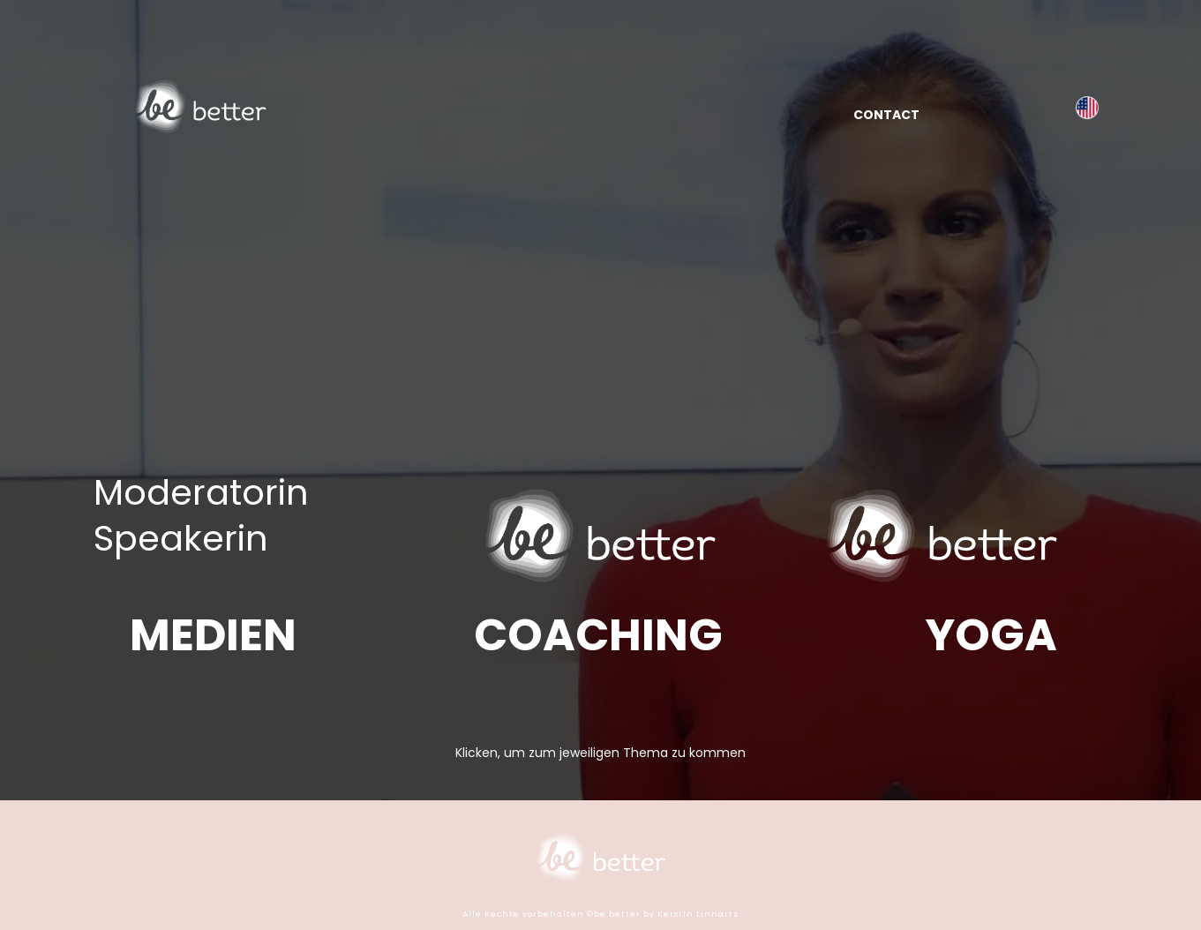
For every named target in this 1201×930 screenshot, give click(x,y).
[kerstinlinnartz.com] (1087, 107)
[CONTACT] (886, 114)
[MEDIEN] (213, 636)
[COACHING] (598, 636)
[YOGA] (991, 636)
